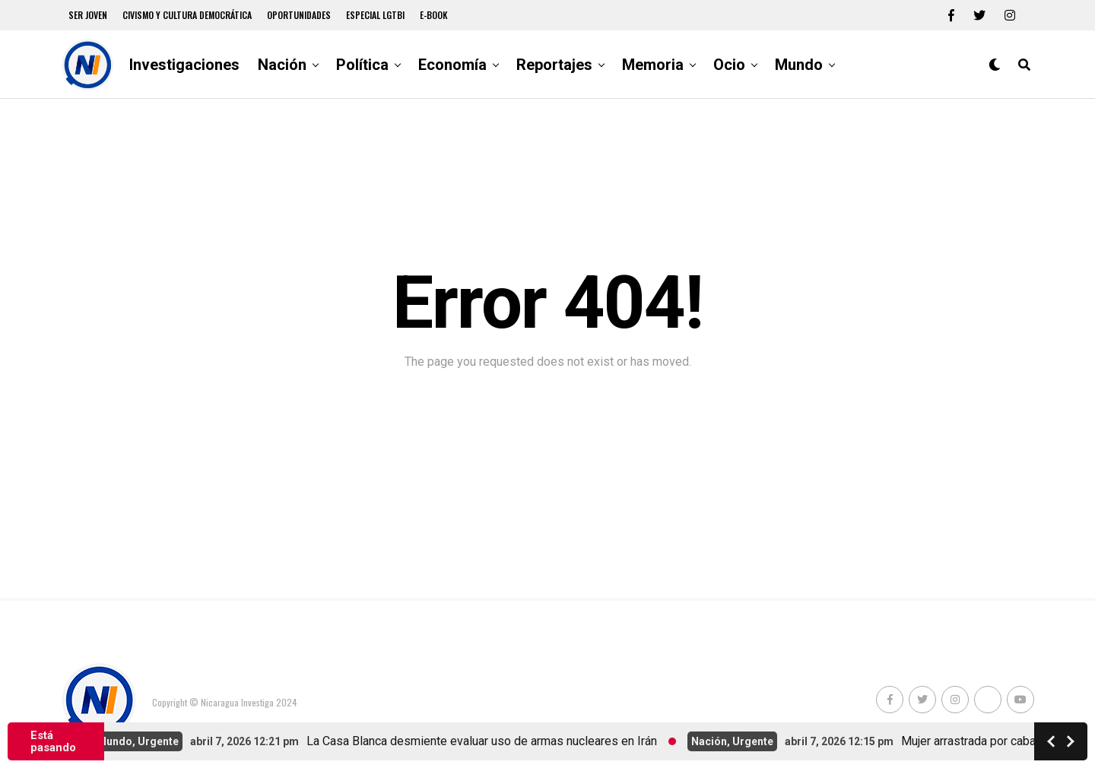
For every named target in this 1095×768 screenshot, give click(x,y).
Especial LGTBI (375, 14)
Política (362, 65)
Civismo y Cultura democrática (187, 14)
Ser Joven (87, 14)
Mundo (799, 65)
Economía (452, 65)
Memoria (653, 65)
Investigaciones (184, 65)
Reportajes (554, 65)
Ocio (729, 65)
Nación (282, 65)
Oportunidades (299, 14)
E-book (434, 14)
